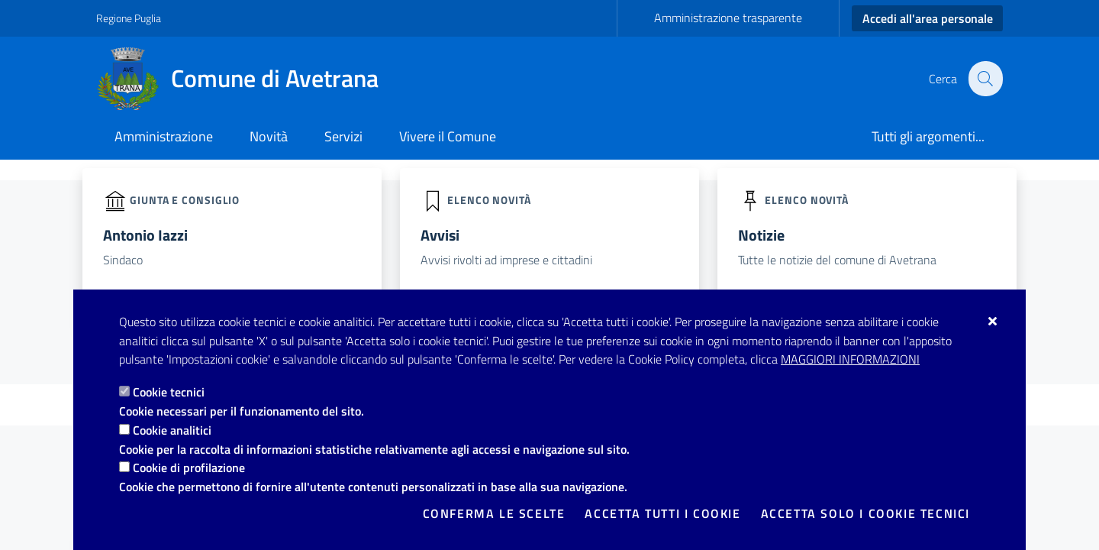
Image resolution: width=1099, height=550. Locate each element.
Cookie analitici (172, 430)
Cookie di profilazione (189, 467)
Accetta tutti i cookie (662, 513)
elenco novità (489, 199)
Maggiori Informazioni (850, 359)
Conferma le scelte (494, 513)
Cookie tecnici (169, 392)
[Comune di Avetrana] (246, 78)
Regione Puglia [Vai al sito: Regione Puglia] (128, 18)
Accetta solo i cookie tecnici (865, 513)
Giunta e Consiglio (185, 199)
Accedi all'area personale (927, 18)
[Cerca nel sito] (984, 78)
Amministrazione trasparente (728, 17)
